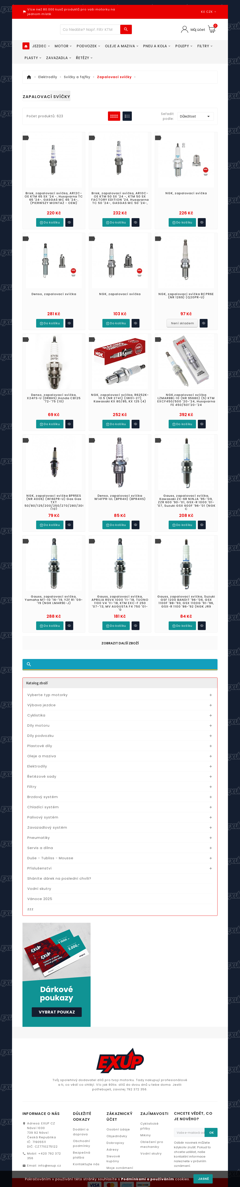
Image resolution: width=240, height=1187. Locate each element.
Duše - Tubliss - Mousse (50, 851)
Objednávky (117, 1108)
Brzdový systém (42, 789)
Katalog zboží (37, 676)
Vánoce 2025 (39, 891)
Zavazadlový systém (47, 820)
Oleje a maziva (41, 749)
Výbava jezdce (41, 698)
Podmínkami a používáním (147, 1179)
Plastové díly (39, 738)
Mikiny (145, 1107)
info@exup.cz (49, 1138)
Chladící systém (43, 800)
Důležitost (195, 116)
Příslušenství (39, 861)
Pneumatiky (38, 830)
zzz (30, 902)
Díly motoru (38, 718)
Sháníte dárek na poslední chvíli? (59, 871)
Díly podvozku (40, 728)
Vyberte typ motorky (47, 687)
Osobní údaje (118, 1102)
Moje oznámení (120, 1140)
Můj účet (197, 29)
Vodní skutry (39, 881)
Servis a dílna (40, 840)
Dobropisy (115, 1115)
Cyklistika (36, 708)
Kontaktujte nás (86, 1136)
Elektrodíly (37, 759)
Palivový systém (42, 810)
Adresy (113, 1122)
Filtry (31, 779)
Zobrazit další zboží (120, 636)
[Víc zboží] (90, 29)
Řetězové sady (41, 769)
